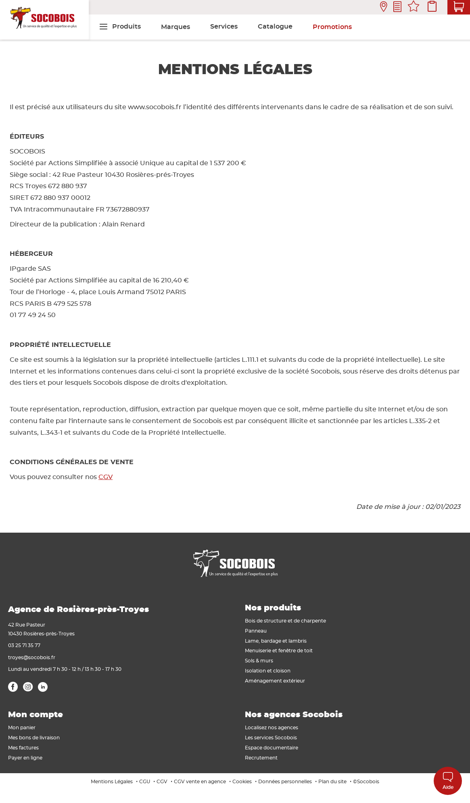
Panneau (256, 631)
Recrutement (261, 757)
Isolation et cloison (267, 670)
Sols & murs (259, 660)
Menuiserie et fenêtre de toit (279, 650)
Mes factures (23, 747)
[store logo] (44, 20)
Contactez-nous (397, 7)
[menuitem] (120, 27)
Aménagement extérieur (275, 681)
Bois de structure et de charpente (285, 620)
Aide (448, 781)
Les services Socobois (271, 737)
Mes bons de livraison (34, 737)
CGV (105, 477)
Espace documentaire (271, 747)
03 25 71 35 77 (24, 645)
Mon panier (22, 727)
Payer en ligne (25, 757)
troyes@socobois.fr (31, 657)
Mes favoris (413, 7)
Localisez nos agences (271, 727)
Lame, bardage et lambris (276, 641)
